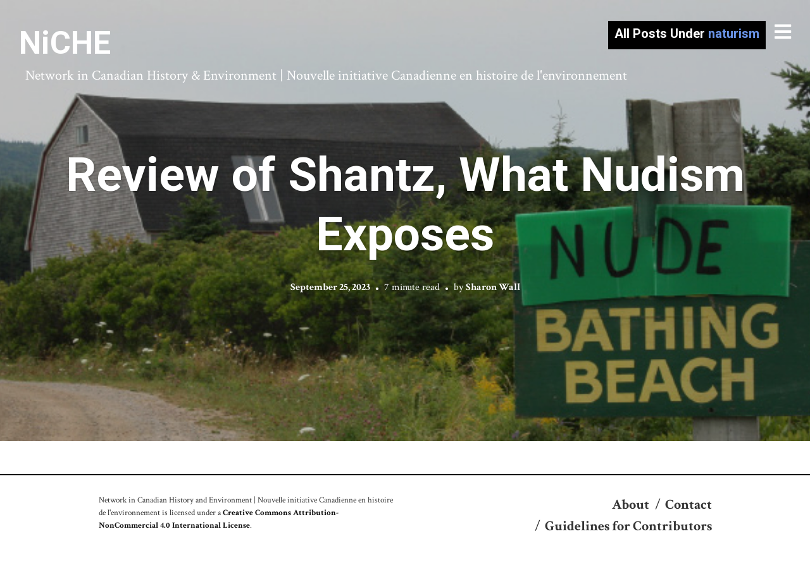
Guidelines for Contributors (628, 526)
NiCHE (65, 43)
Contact (688, 505)
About (630, 505)
